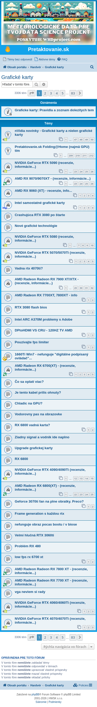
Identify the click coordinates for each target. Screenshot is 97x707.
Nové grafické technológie (36, 226)
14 (86, 478)
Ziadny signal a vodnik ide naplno (42, 437)
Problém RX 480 (28, 546)
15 (92, 478)
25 (86, 171)
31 (86, 288)
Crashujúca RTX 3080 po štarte (40, 215)
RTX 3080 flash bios (31, 307)
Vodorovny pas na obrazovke (38, 414)
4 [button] (57, 93)
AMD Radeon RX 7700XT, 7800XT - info (46, 295)
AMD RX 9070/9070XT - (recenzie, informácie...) (53, 178)
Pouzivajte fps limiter (32, 342)
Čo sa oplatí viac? (29, 382)
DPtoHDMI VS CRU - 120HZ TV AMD (43, 330)
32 (92, 288)
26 (92, 171)
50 (92, 139)
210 (78, 155)
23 (75, 171)
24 (81, 171)
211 (84, 155)
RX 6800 (21, 459)
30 (81, 288)
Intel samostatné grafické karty (40, 203)
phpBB (35, 694)
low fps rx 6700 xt (29, 557)
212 (91, 155)
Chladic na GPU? (28, 403)
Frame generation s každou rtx (39, 513)
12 (75, 478)
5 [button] (62, 93)
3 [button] (51, 93)
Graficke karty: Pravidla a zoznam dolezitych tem (54, 110)
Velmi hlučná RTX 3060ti (34, 535)
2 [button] (45, 93)
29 (75, 288)
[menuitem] (17, 59)
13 (81, 478)
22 (75, 494)
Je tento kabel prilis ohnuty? (38, 392)
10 (92, 245)
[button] (31, 93)
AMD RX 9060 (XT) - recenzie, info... (43, 191)
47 (75, 139)
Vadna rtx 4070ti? (29, 268)
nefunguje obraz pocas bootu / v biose (46, 524)
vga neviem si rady (30, 592)
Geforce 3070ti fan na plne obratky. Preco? (49, 501)
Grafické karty (17, 77)
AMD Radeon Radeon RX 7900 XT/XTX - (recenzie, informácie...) (47, 281)
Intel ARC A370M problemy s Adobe (43, 319)
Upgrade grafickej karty (34, 448)
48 (81, 139)
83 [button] (73, 93)
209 (71, 155)
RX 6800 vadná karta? (32, 425)
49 (86, 139)
